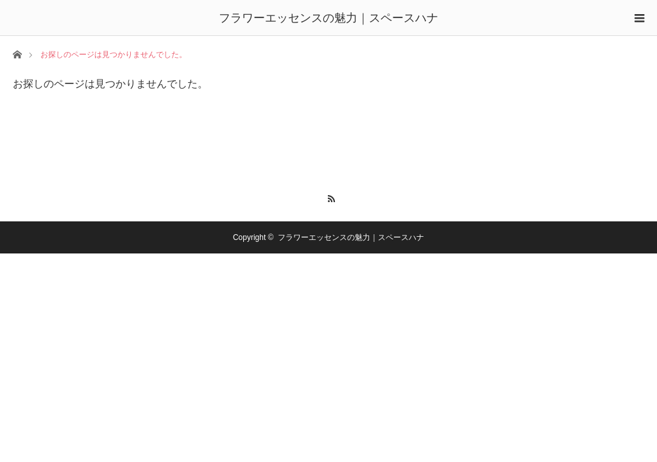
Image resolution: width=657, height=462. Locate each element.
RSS (329, 197)
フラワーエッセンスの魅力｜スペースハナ (328, 18)
